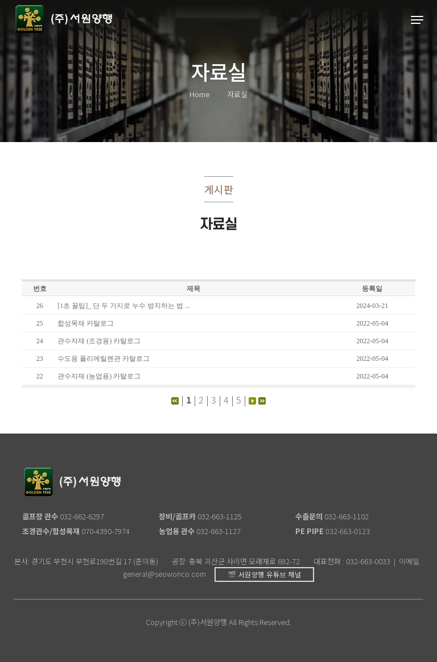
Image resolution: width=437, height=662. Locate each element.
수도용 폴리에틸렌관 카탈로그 (103, 359)
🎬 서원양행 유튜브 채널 (265, 574)
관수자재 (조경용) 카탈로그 (99, 341)
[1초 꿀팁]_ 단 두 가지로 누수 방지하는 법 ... (123, 306)
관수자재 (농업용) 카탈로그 (99, 376)
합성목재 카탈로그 (85, 323)
